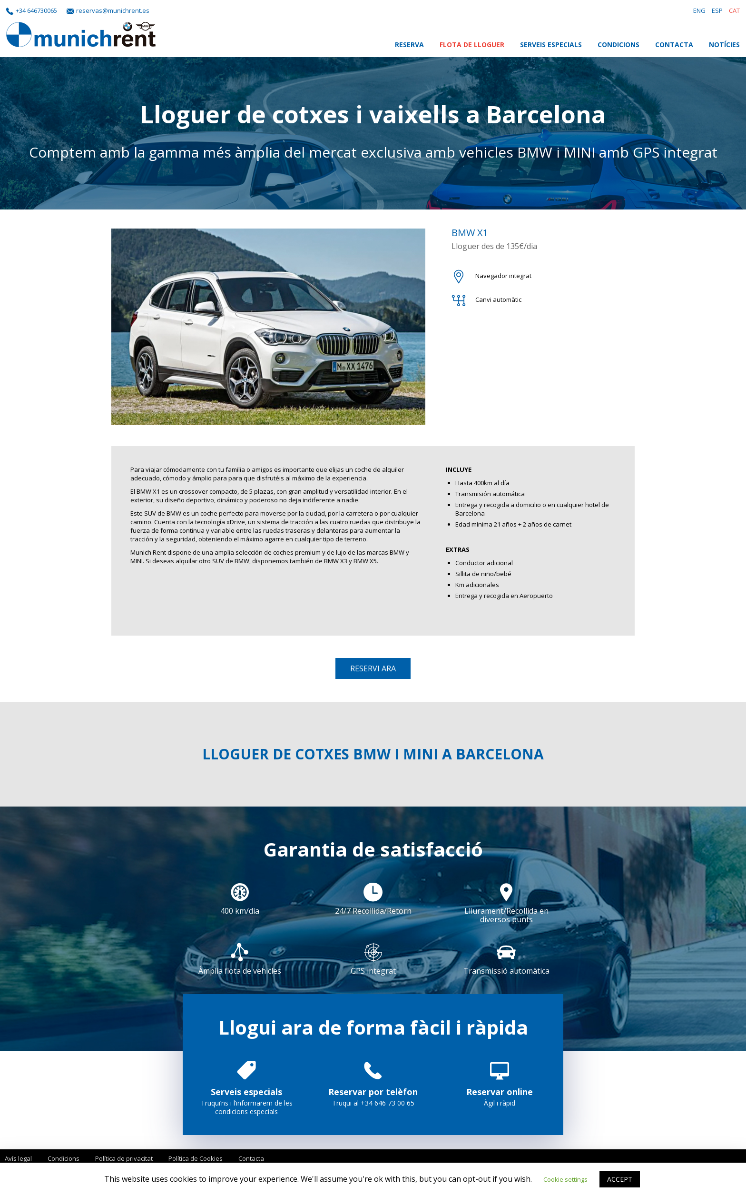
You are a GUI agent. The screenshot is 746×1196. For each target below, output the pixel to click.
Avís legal (18, 1158)
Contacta (674, 44)
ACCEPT (619, 1179)
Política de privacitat (124, 1158)
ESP (717, 10)
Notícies (724, 44)
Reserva (409, 44)
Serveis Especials (551, 44)
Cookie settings (565, 1179)
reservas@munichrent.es (112, 10)
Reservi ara (373, 668)
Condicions (618, 44)
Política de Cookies (195, 1158)
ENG (699, 10)
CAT (734, 10)
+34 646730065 (36, 10)
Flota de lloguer (472, 44)
